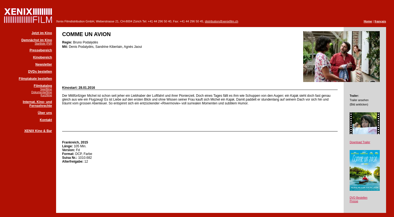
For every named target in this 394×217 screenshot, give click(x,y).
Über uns (45, 113)
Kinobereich (42, 57)
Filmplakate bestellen (35, 79)
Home (368, 21)
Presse (354, 201)
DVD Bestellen (358, 197)
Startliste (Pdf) (43, 43)
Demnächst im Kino (36, 40)
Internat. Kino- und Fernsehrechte (37, 104)
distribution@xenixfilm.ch (221, 21)
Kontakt (46, 120)
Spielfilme (46, 89)
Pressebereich (41, 50)
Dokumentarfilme (41, 92)
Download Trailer (360, 142)
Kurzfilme (46, 95)
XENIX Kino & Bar (38, 131)
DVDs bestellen (40, 72)
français (380, 21)
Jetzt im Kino (41, 33)
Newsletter (43, 64)
